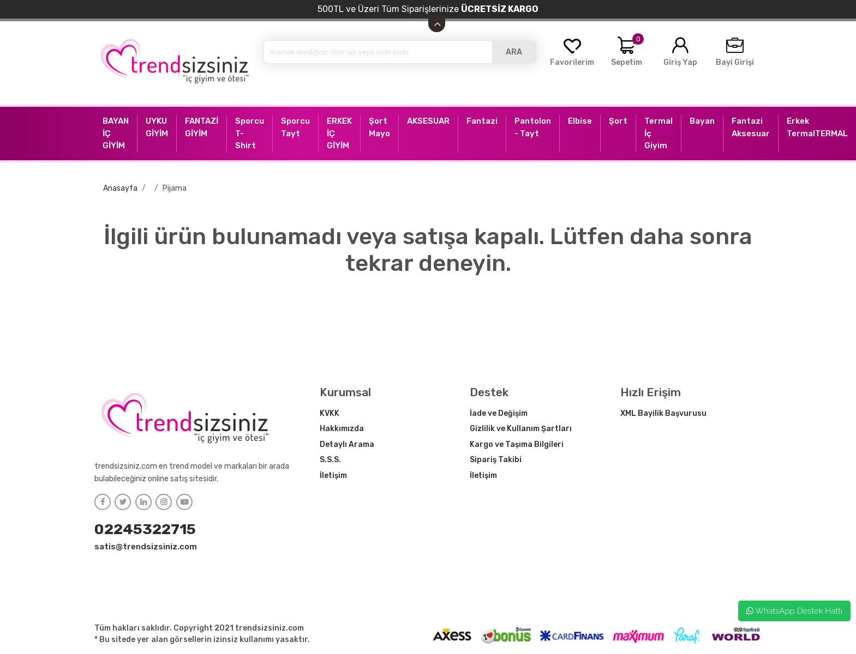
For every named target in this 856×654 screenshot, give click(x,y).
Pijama (175, 188)
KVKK (329, 413)
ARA (514, 52)
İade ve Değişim (499, 413)
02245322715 (145, 529)
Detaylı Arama (347, 444)
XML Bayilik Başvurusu (663, 413)
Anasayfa (120, 188)
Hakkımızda (342, 428)
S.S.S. (330, 459)
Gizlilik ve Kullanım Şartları (521, 428)
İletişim (333, 475)
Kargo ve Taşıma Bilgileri (517, 444)
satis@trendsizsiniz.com (145, 547)
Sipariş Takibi (496, 459)
